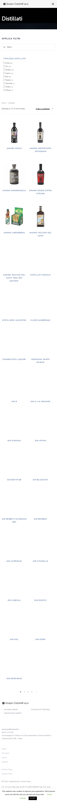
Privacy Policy (7, 769)
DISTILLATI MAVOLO (40, 275)
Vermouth (9, 83)
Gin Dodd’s (40, 600)
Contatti (5, 762)
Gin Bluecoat (40, 480)
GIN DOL (14, 639)
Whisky (8, 90)
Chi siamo (5, 753)
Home (4, 103)
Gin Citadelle (40, 561)
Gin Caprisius (14, 561)
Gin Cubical (14, 600)
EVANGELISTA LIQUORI (14, 359)
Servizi (4, 757)
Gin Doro (40, 639)
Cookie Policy (7, 774)
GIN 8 (14, 401)
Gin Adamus (14, 440)
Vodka (8, 87)
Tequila (8, 80)
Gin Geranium (14, 678)
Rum (7, 77)
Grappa (8, 70)
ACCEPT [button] (33, 798)
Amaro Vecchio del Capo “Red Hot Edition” (14, 278)
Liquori (8, 73)
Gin (7, 66)
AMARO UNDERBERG (14, 232)
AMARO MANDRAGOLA (14, 190)
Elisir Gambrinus (40, 320)
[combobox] (44, 109)
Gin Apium (40, 440)
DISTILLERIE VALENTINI (14, 320)
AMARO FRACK (14, 148)
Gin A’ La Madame (40, 401)
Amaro (8, 63)
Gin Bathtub (14, 480)
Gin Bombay (40, 519)
